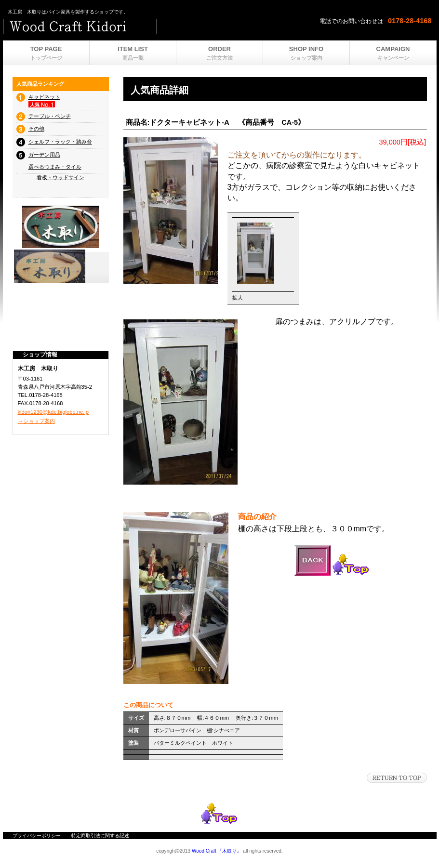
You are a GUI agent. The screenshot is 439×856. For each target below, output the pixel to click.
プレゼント (61, 266)
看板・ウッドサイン (60, 177)
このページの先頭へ (397, 778)
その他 (36, 129)
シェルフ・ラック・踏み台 (60, 142)
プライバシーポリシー (37, 835)
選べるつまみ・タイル (54, 167)
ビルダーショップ (123, 26)
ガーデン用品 (44, 155)
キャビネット (44, 97)
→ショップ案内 (36, 421)
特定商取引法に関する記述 (100, 835)
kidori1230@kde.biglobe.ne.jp (53, 412)
